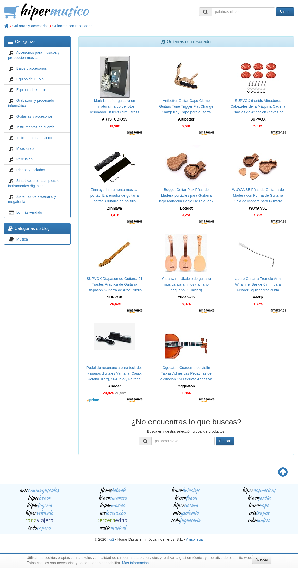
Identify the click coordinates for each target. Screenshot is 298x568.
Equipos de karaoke (32, 90)
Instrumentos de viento (34, 138)
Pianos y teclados (30, 170)
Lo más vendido (29, 212)
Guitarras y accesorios (30, 26)
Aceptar (262, 559)
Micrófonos (25, 148)
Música (22, 239)
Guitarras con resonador (72, 26)
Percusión (24, 159)
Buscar (285, 12)
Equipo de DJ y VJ (31, 79)
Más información (135, 563)
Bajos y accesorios (31, 68)
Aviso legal (194, 539)
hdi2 (110, 539)
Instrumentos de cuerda (35, 127)
